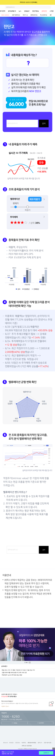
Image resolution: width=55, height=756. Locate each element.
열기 (53, 749)
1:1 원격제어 (40, 723)
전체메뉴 (53, 7)
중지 (30, 662)
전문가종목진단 (16, 15)
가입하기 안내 (4, 706)
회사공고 (11, 742)
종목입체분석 (12, 11)
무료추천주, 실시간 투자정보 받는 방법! (12, 675)
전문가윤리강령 (47, 742)
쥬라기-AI (25, 15)
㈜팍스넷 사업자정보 (27, 745)
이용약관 (23, 742)
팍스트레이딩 (43, 15)
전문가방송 (35, 11)
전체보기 (53, 15)
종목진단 (44, 11)
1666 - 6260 (10, 716)
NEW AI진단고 (5, 15)
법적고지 (40, 742)
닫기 (52, 2)
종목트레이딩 (34, 15)
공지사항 (4, 666)
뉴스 (20, 11)
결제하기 (46, 753)
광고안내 (17, 742)
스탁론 (52, 11)
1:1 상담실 (14, 723)
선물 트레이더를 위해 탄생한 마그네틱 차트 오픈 (14, 672)
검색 (49, 7)
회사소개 (5, 742)
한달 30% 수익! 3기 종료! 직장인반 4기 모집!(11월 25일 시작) (18, 670)
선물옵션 (26, 11)
